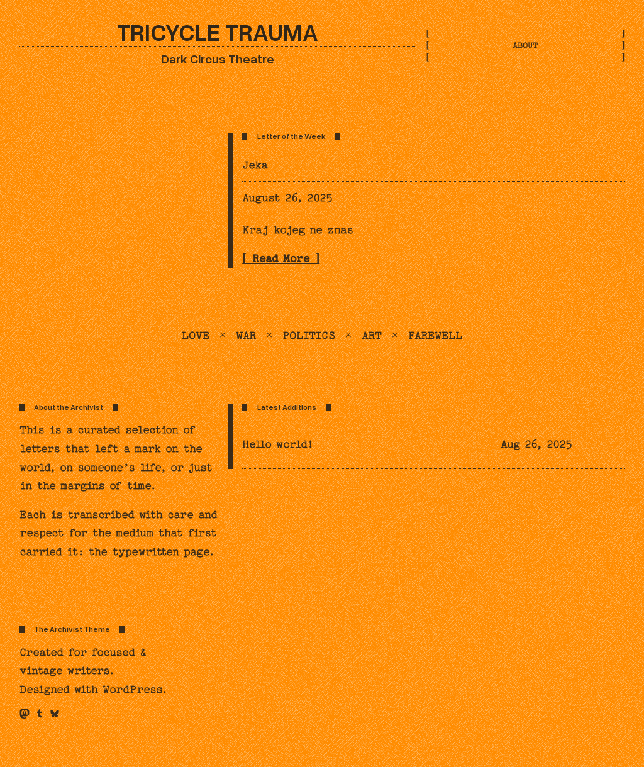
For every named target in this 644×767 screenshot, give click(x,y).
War (246, 335)
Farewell (435, 335)
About (525, 45)
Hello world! (278, 444)
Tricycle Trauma (217, 31)
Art (372, 335)
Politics (308, 335)
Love (195, 335)
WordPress (132, 689)
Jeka (255, 165)
